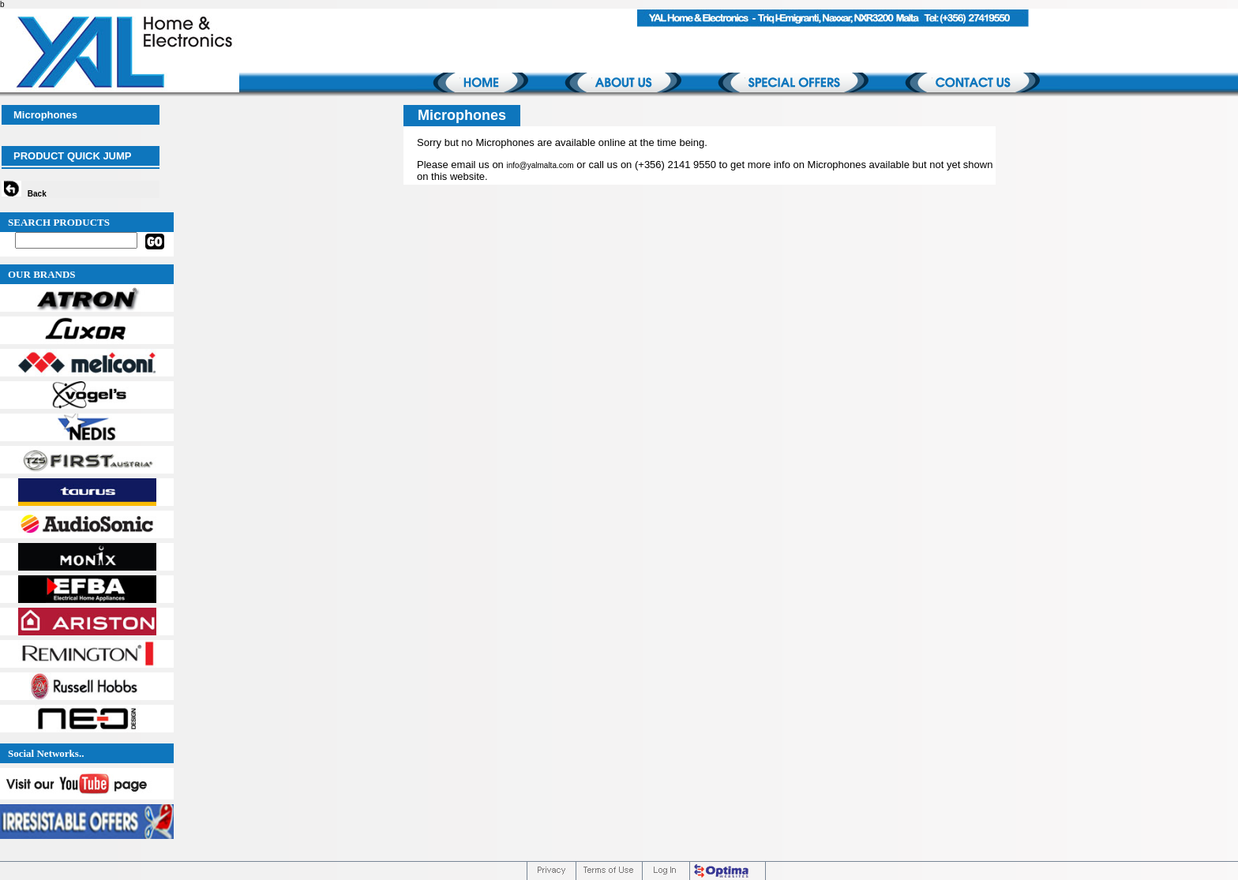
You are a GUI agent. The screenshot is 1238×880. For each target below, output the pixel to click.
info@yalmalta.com (539, 165)
